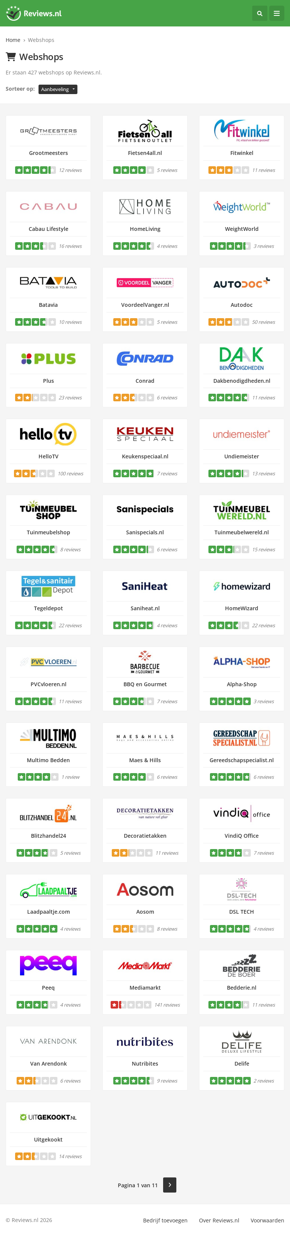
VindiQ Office (242, 835)
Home (13, 39)
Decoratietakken (145, 835)
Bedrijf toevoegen (165, 1220)
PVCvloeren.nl (48, 684)
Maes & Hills (145, 760)
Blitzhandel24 (48, 835)
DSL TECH (241, 911)
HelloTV (49, 456)
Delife (241, 1063)
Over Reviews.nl (219, 1220)
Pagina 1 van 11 (138, 1185)
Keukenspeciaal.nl (145, 456)
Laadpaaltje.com (48, 911)
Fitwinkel (241, 152)
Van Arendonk (48, 1063)
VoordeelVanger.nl (145, 304)
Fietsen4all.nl (145, 152)
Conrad (145, 380)
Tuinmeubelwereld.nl (241, 532)
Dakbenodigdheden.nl (241, 380)
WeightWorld (242, 228)
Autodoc (242, 304)
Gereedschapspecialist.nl (242, 760)
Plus (48, 380)
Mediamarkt (145, 987)
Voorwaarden (267, 1220)
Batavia (48, 304)
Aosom (145, 911)
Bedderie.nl (241, 987)
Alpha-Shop (242, 684)
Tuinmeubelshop (48, 532)
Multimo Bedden (48, 760)
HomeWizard (241, 608)
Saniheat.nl (145, 608)
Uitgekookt (48, 1139)
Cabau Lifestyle (48, 228)
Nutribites (145, 1063)
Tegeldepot (48, 608)
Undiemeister (241, 456)
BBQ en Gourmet (145, 684)
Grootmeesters (48, 152)
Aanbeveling (55, 89)
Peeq (48, 987)
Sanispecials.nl (145, 532)
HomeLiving (145, 228)
